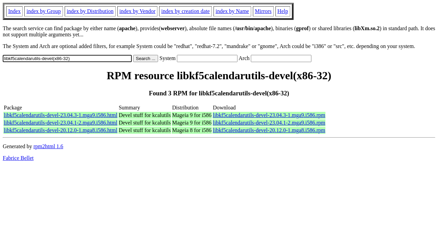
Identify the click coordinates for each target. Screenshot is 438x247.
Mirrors (263, 11)
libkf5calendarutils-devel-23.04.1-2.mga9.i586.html (60, 123)
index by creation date (185, 11)
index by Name (232, 11)
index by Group (43, 11)
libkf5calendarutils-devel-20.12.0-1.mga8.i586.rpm (269, 130)
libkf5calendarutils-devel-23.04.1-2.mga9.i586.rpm (269, 123)
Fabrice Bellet (18, 158)
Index (14, 11)
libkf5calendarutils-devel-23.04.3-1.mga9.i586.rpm (269, 115)
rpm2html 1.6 (48, 146)
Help (283, 11)
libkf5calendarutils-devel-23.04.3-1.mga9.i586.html (60, 115)
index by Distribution (90, 11)
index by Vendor (137, 11)
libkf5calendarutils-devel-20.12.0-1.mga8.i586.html (60, 130)
